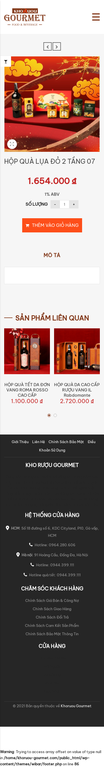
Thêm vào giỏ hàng (55, 225)
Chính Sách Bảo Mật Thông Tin (52, 634)
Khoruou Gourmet (76, 706)
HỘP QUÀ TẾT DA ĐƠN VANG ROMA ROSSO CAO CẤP (27, 390)
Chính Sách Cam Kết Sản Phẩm (52, 625)
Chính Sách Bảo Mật (66, 442)
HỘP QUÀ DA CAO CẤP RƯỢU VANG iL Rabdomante (77, 390)
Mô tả (52, 255)
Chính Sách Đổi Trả (52, 617)
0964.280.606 (62, 545)
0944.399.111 (62, 565)
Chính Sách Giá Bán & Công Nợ (52, 600)
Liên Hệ (38, 442)
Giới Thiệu (20, 442)
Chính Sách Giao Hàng (52, 609)
